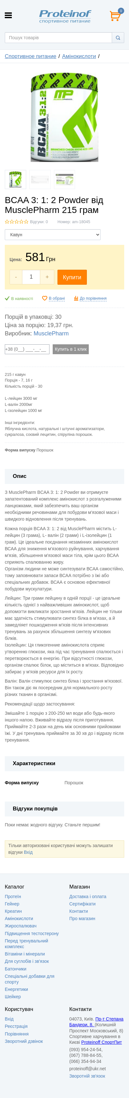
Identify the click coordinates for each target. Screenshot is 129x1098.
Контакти (78, 911)
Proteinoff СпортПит (101, 1042)
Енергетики (16, 989)
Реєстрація (16, 1026)
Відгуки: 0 (39, 222)
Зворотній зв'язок (87, 1076)
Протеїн (13, 896)
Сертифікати (82, 903)
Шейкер (13, 996)
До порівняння (93, 298)
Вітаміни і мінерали (25, 953)
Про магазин (82, 918)
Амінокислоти (79, 56)
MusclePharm (51, 333)
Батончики (16, 968)
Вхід (28, 852)
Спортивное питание (30, 56)
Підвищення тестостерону (32, 933)
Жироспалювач (20, 925)
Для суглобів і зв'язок (27, 961)
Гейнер (12, 903)
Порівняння (17, 1033)
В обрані (57, 298)
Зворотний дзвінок (24, 1041)
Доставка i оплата (87, 896)
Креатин (13, 911)
